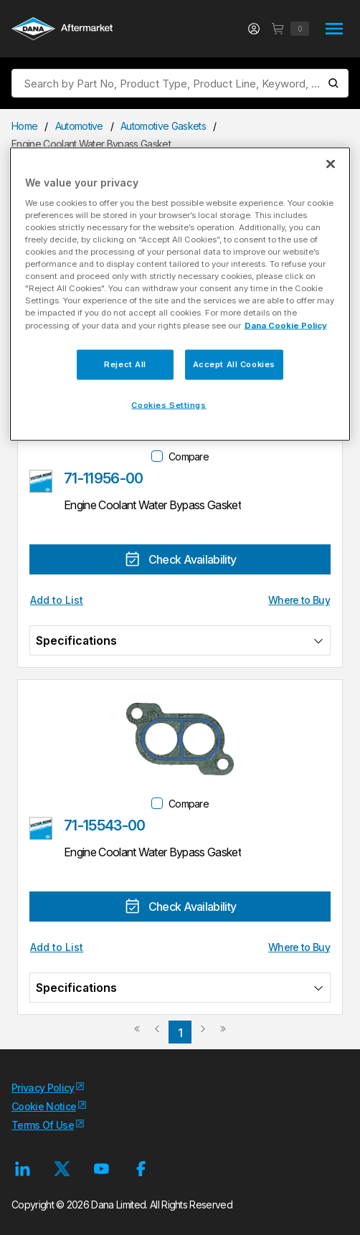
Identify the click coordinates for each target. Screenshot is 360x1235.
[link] (137, 1034)
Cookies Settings (168, 404)
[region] (180, 294)
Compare (189, 456)
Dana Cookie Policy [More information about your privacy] (286, 325)
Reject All (125, 364)
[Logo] (62, 30)
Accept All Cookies (234, 364)
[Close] (330, 164)
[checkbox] (157, 456)
